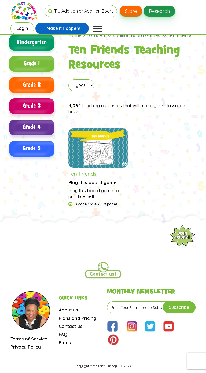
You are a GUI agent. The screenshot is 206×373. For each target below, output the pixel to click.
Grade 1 (32, 64)
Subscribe (179, 307)
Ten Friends (82, 173)
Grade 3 (32, 106)
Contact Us (70, 326)
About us (68, 310)
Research (159, 11)
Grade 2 (32, 85)
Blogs (65, 342)
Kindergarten (32, 42)
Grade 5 (32, 149)
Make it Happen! (63, 28)
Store (131, 11)
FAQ (63, 334)
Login (22, 28)
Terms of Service (28, 339)
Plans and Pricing (77, 318)
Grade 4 (32, 127)
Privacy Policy (25, 347)
